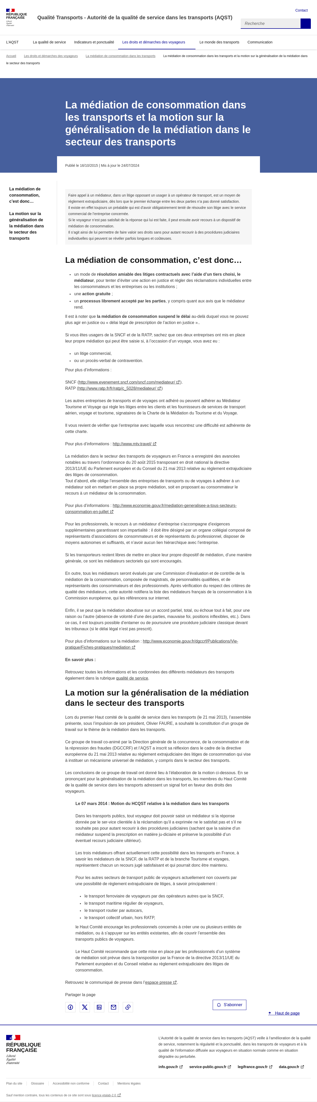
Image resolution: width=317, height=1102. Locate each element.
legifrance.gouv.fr (252, 1067)
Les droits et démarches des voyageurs (153, 42)
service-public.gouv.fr (207, 1067)
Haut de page (287, 1013)
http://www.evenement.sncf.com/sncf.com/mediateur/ (127, 382)
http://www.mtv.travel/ (132, 444)
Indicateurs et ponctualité (94, 42)
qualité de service (132, 678)
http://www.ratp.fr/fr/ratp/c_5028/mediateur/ (117, 388)
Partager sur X (85, 1007)
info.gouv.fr (168, 1067)
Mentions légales (129, 1083)
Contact (301, 10)
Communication (260, 42)
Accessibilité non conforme (71, 1083)
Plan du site (14, 1083)
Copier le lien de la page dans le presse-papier (128, 1007)
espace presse (158, 982)
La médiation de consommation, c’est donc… (25, 195)
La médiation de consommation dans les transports (120, 56)
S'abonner (230, 1005)
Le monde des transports (219, 42)
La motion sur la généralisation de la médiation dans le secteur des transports (26, 225)
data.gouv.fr (289, 1067)
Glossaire (37, 1083)
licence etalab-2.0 (104, 1095)
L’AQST (12, 42)
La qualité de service (49, 42)
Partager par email (113, 1007)
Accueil (11, 56)
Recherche (306, 23)
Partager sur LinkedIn (99, 1007)
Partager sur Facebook (70, 1007)
